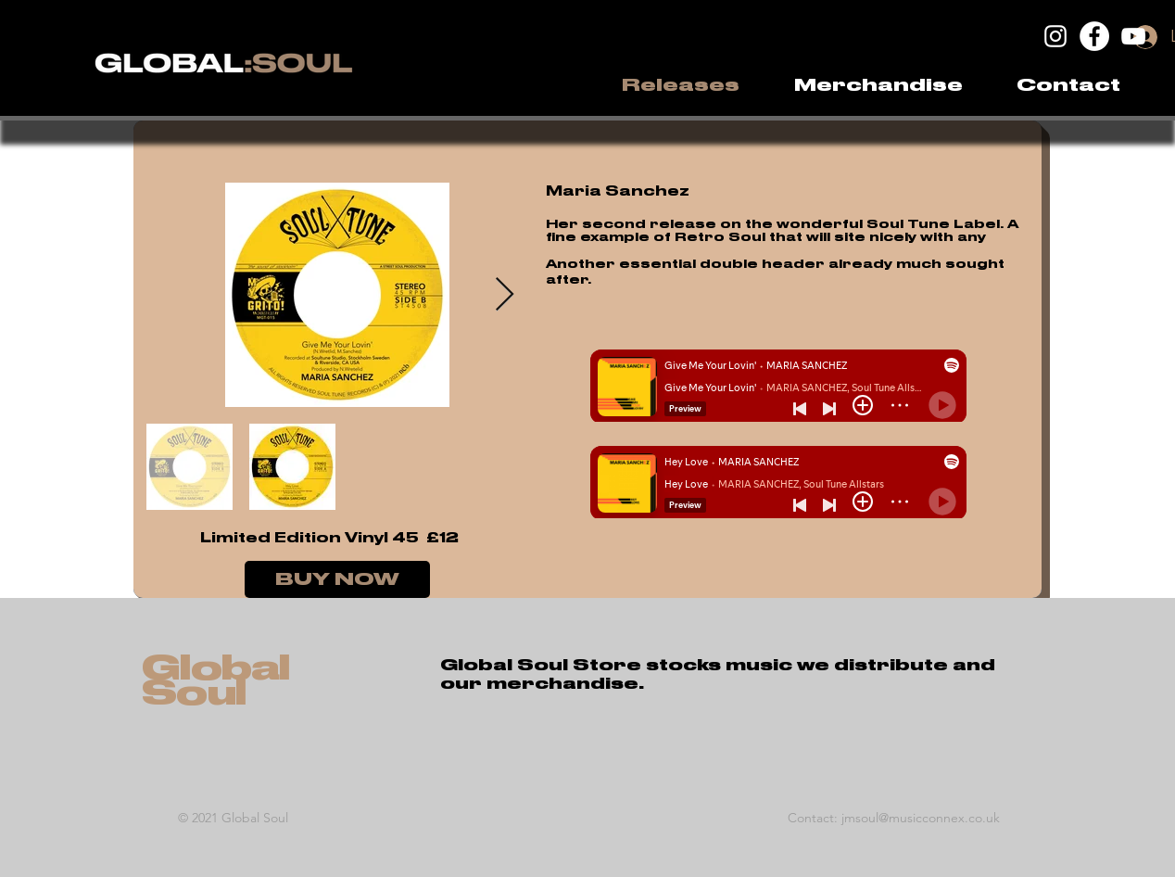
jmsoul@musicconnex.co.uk (920, 817)
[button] (878, 85)
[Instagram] (1055, 36)
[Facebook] (1094, 36)
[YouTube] (1133, 36)
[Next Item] (504, 295)
